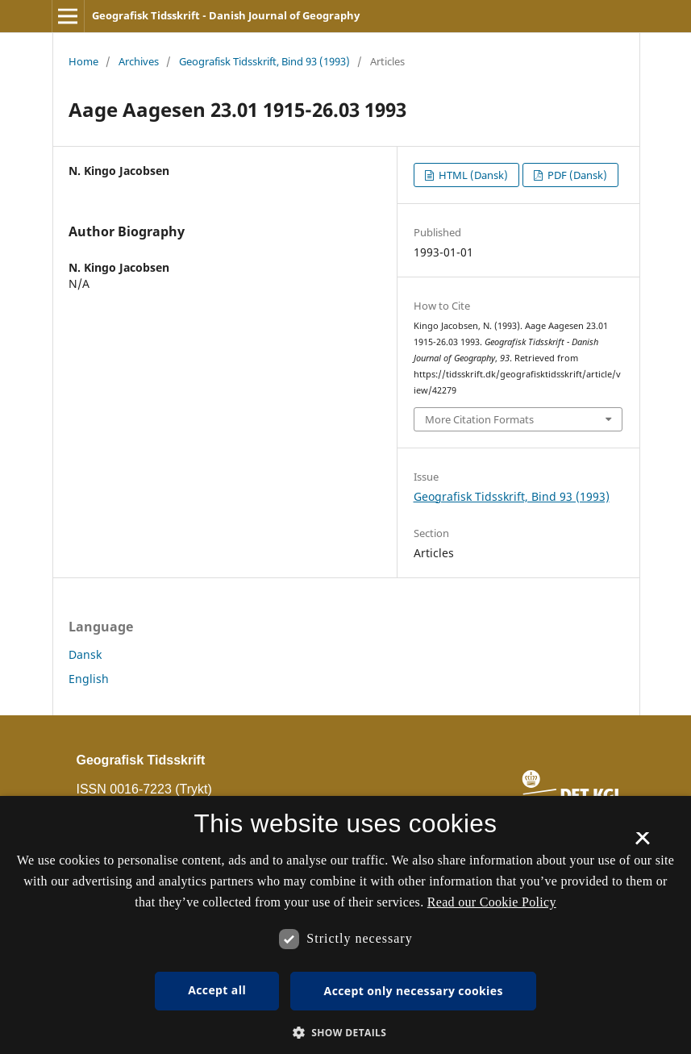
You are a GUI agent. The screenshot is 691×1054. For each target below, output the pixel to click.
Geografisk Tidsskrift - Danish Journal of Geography (226, 15)
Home (83, 61)
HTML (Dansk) (472, 175)
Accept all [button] (217, 990)
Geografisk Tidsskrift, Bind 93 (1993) (264, 61)
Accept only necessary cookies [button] (413, 990)
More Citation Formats (479, 419)
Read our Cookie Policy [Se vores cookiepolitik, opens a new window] (491, 902)
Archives (139, 61)
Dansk (85, 654)
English (89, 678)
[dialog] (345, 925)
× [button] (642, 843)
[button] (346, 1033)
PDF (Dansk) (576, 175)
